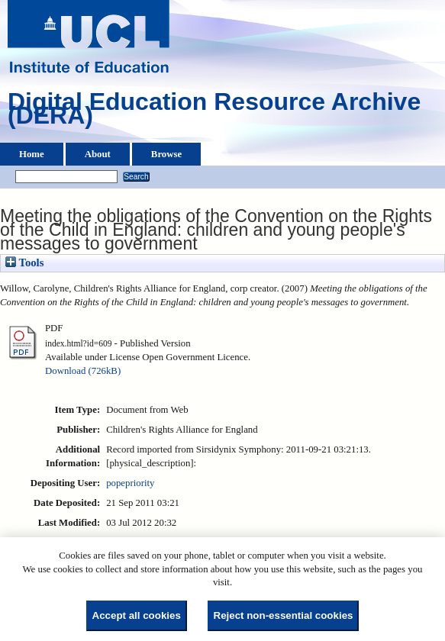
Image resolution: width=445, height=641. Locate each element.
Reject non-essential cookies (283, 615)
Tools (24, 262)
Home (31, 154)
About (98, 154)
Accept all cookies (136, 615)
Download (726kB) (83, 371)
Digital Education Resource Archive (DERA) (214, 112)
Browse (166, 154)
